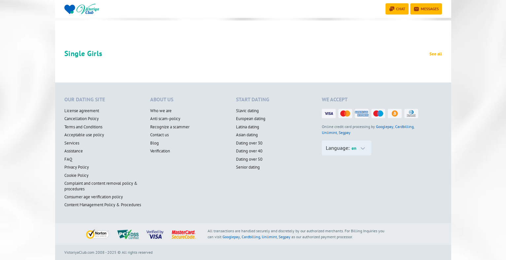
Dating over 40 (249, 151)
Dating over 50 (249, 159)
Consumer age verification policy (93, 197)
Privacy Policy (76, 167)
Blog (154, 143)
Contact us (159, 135)
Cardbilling (404, 126)
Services (71, 143)
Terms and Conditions (83, 127)
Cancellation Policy (81, 118)
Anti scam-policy (165, 118)
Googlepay (384, 126)
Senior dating (248, 167)
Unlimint (329, 132)
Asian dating (247, 135)
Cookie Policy (76, 175)
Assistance (73, 151)
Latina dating (247, 127)
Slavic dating (247, 111)
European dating (250, 118)
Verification (160, 151)
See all (435, 54)
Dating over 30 (249, 143)
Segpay (345, 132)
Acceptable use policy (84, 135)
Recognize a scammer (169, 127)
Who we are (161, 111)
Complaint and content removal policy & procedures (101, 186)
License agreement (81, 111)
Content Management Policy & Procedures (102, 205)
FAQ (68, 159)
